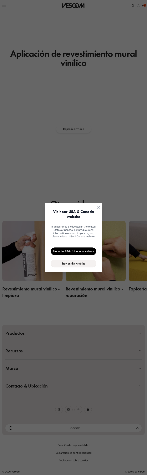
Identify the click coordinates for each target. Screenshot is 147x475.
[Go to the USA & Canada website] (73, 251)
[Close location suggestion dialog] (98, 207)
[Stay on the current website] (73, 263)
